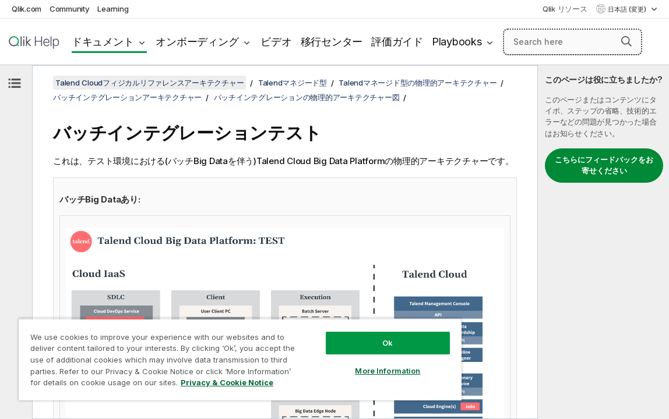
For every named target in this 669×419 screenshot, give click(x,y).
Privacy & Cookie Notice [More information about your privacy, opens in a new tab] (124, 384)
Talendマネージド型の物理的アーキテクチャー (418, 82)
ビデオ (275, 41)
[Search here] (572, 42)
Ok (341, 334)
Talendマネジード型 (292, 82)
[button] (626, 41)
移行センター (332, 41)
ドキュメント (103, 41)
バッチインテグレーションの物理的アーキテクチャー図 (307, 97)
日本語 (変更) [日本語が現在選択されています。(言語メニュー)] (628, 9)
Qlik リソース (565, 8)
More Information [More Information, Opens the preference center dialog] (341, 362)
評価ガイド (397, 41)
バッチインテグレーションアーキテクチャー (127, 97)
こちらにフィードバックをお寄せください (604, 165)
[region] (213, 355)
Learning (112, 8)
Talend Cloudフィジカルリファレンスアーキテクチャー (149, 82)
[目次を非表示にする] (14, 83)
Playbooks (457, 41)
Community (70, 8)
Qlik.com (26, 8)
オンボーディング (197, 41)
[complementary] (603, 242)
